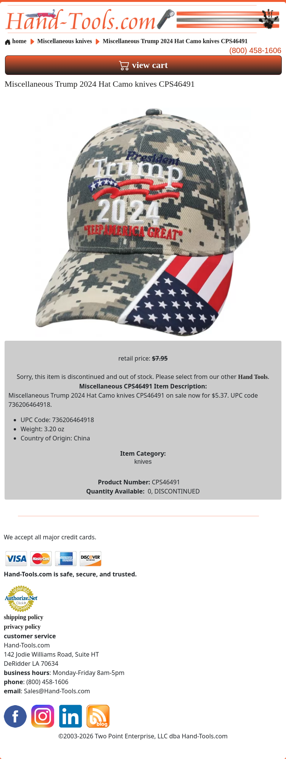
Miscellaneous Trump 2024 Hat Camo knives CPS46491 (175, 41)
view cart (143, 65)
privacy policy (22, 626)
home (15, 41)
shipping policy (23, 617)
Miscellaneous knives (64, 41)
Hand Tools (253, 377)
